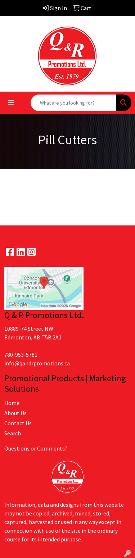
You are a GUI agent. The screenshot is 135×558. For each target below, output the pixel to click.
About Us (15, 413)
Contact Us (18, 423)
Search (12, 433)
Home (11, 403)
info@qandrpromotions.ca (37, 363)
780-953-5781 (20, 354)
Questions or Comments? (35, 448)
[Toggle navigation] (11, 103)
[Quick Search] (73, 103)
